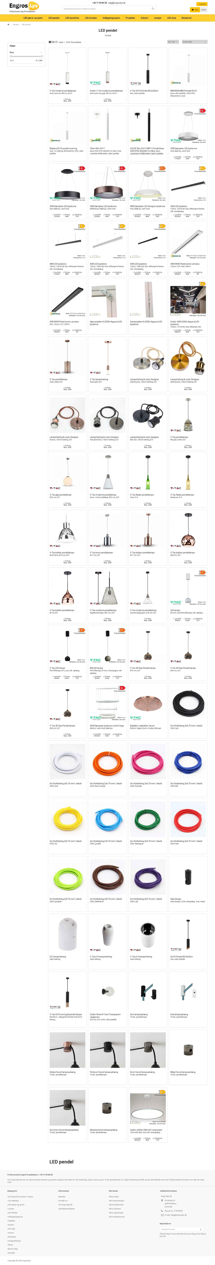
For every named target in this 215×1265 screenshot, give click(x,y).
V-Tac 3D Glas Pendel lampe (148, 669)
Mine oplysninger (116, 1213)
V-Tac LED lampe (67, 669)
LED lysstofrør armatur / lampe (20, 1197)
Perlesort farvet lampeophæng (108, 1073)
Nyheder (61, 1197)
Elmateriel (12, 1237)
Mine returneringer (116, 1201)
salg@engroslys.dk (179, 1215)
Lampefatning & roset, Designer (148, 380)
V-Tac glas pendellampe (67, 496)
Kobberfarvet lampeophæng (67, 1073)
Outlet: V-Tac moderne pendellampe (108, 92)
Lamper (16, 25)
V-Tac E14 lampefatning (108, 958)
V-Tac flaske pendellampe (148, 496)
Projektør (11, 1221)
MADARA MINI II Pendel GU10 (188, 93)
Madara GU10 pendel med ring (67, 151)
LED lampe (188, 611)
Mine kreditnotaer (116, 1205)
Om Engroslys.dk (65, 1205)
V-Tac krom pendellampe (108, 553)
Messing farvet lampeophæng (108, 1131)
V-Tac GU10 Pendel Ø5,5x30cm (148, 92)
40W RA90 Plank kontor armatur (188, 265)
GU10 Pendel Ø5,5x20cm (188, 958)
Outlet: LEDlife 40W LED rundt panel (148, 1131)
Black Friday (13, 1249)
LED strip (11, 1229)
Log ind (202, 4)
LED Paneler (12, 1213)
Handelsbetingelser (66, 1209)
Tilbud (10, 1245)
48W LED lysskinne (67, 266)
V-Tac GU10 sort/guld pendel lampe (67, 1017)
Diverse (11, 1233)
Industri (11, 1225)
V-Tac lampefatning (108, 380)
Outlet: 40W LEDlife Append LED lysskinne (188, 326)
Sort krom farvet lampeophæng (67, 1131)
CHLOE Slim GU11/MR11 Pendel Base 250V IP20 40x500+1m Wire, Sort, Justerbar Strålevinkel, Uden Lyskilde (147, 151)
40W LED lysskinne (108, 266)
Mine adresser (115, 1209)
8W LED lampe (108, 671)
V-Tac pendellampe (67, 380)
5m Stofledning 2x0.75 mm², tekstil (188, 727)
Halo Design (188, 900)
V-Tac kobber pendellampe (67, 553)
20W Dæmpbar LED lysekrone (188, 149)
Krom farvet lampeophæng (148, 1073)
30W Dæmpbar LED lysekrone (67, 207)
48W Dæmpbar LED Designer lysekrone (148, 207)
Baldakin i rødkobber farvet (148, 727)
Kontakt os (62, 1201)
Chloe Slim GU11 (108, 151)
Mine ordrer (114, 1197)
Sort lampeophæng (148, 1015)
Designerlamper (14, 1241)
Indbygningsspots (15, 1217)
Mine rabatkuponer (117, 1217)
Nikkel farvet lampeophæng (188, 1073)
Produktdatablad (200, 114)
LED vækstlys (13, 1201)
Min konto (113, 1191)
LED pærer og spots (16, 1205)
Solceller (11, 1253)
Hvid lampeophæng (188, 1015)
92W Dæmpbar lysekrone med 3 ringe (108, 727)
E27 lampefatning (67, 958)
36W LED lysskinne (188, 209)
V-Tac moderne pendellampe (67, 92)
